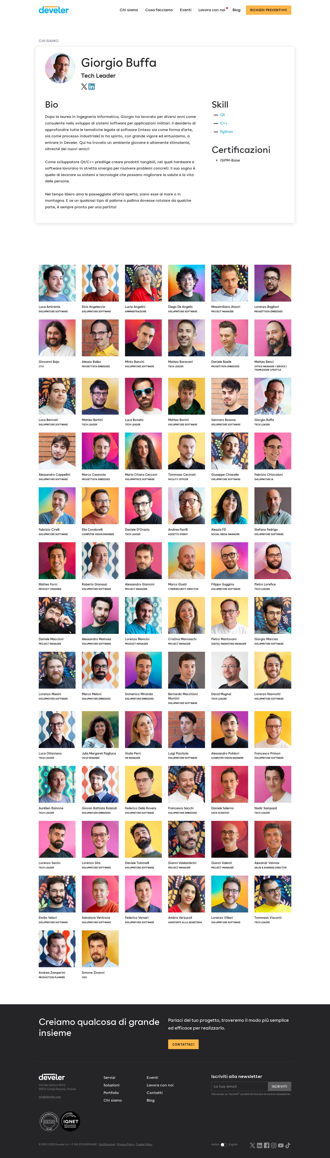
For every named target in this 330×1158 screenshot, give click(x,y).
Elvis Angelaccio (100, 289)
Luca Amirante (57, 289)
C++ (224, 123)
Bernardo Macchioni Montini (186, 678)
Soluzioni (112, 1085)
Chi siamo (129, 10)
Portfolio (111, 1092)
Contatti (155, 1092)
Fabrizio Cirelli (57, 511)
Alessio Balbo (100, 343)
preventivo (268, 10)
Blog (236, 10)
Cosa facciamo (159, 10)
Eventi (186, 10)
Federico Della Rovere (143, 790)
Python (226, 131)
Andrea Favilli (186, 511)
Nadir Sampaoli (272, 790)
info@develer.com (50, 1096)
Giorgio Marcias (272, 621)
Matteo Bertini (100, 402)
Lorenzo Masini (57, 676)
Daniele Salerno (229, 790)
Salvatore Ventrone (100, 900)
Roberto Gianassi (100, 566)
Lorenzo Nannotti (272, 676)
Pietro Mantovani (229, 621)
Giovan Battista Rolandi (100, 790)
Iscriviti (279, 1086)
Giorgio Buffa (272, 402)
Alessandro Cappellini (57, 457)
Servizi (109, 1077)
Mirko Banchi (143, 343)
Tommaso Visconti (272, 900)
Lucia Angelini (143, 289)
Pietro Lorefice (272, 566)
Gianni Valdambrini (186, 845)
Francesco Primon (272, 735)
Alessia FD (229, 511)
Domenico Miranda (143, 676)
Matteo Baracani (186, 343)
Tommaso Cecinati (186, 457)
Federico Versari (143, 900)
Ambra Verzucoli (186, 900)
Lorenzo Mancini (143, 621)
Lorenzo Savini (57, 845)
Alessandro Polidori (229, 735)
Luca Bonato (143, 402)
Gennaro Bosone (229, 402)
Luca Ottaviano (57, 735)
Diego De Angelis (186, 289)
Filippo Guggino (229, 566)
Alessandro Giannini (143, 566)
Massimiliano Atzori (229, 289)
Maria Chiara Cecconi (143, 457)
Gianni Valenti (229, 845)
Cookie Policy (144, 1144)
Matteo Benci (272, 345)
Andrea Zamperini (57, 954)
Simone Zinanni (100, 954)
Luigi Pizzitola (186, 735)
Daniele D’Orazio (143, 511)
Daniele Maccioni (57, 621)
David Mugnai (229, 676)
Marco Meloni (100, 676)
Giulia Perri (143, 735)
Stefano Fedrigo (272, 511)
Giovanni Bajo (57, 343)
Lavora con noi (211, 10)
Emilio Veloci (57, 900)
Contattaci (183, 1044)
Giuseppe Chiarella (229, 457)
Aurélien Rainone (57, 790)
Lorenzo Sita (100, 845)
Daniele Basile (229, 343)
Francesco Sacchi (186, 790)
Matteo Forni (57, 566)
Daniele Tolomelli (143, 845)
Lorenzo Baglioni (272, 289)
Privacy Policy (125, 1144)
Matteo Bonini (186, 402)
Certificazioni (106, 1144)
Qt (222, 114)
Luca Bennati (57, 402)
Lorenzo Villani (229, 900)
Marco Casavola (100, 457)
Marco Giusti (186, 566)
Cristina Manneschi (186, 621)
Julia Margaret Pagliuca (100, 735)
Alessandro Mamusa (100, 621)
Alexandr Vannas (272, 845)
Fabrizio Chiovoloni (272, 457)
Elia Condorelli (100, 511)
